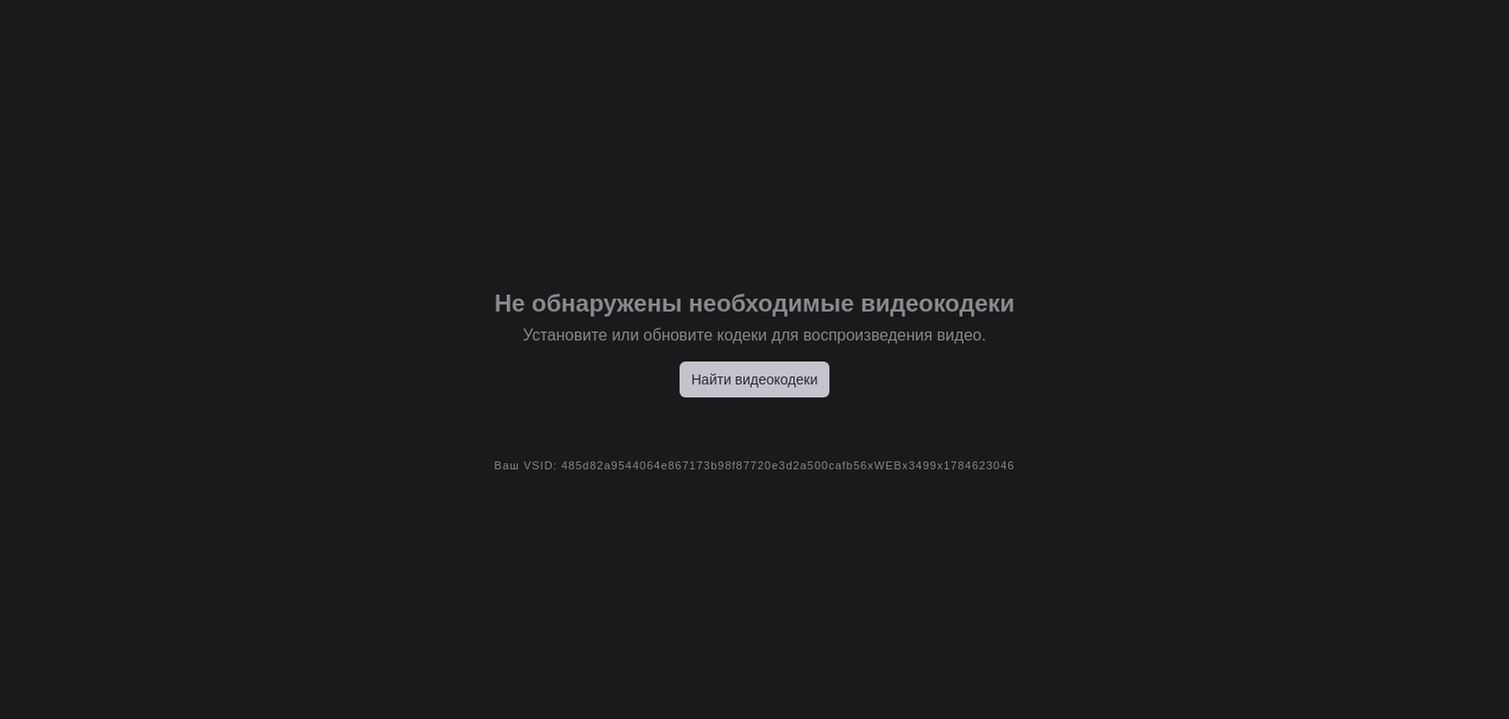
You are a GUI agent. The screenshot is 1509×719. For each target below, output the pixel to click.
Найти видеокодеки (755, 379)
